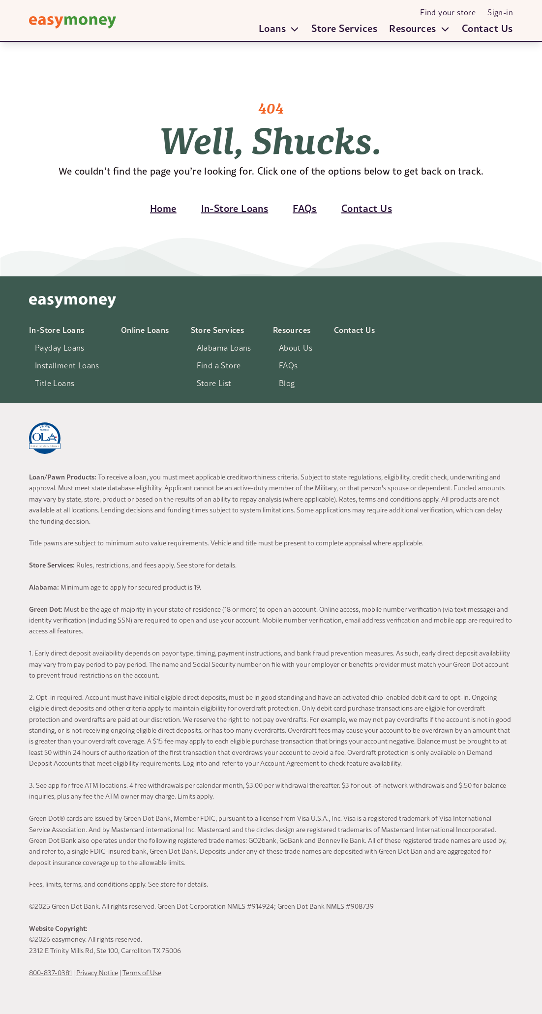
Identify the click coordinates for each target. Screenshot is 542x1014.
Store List (214, 383)
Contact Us (487, 28)
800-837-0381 (50, 973)
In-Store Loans (57, 329)
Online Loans (145, 329)
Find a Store (219, 365)
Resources (292, 329)
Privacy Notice (97, 973)
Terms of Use (141, 973)
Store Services (344, 28)
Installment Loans (67, 365)
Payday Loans (60, 347)
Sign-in (500, 12)
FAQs (288, 365)
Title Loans (54, 383)
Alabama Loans (224, 347)
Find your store (448, 12)
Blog (287, 383)
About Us (295, 347)
